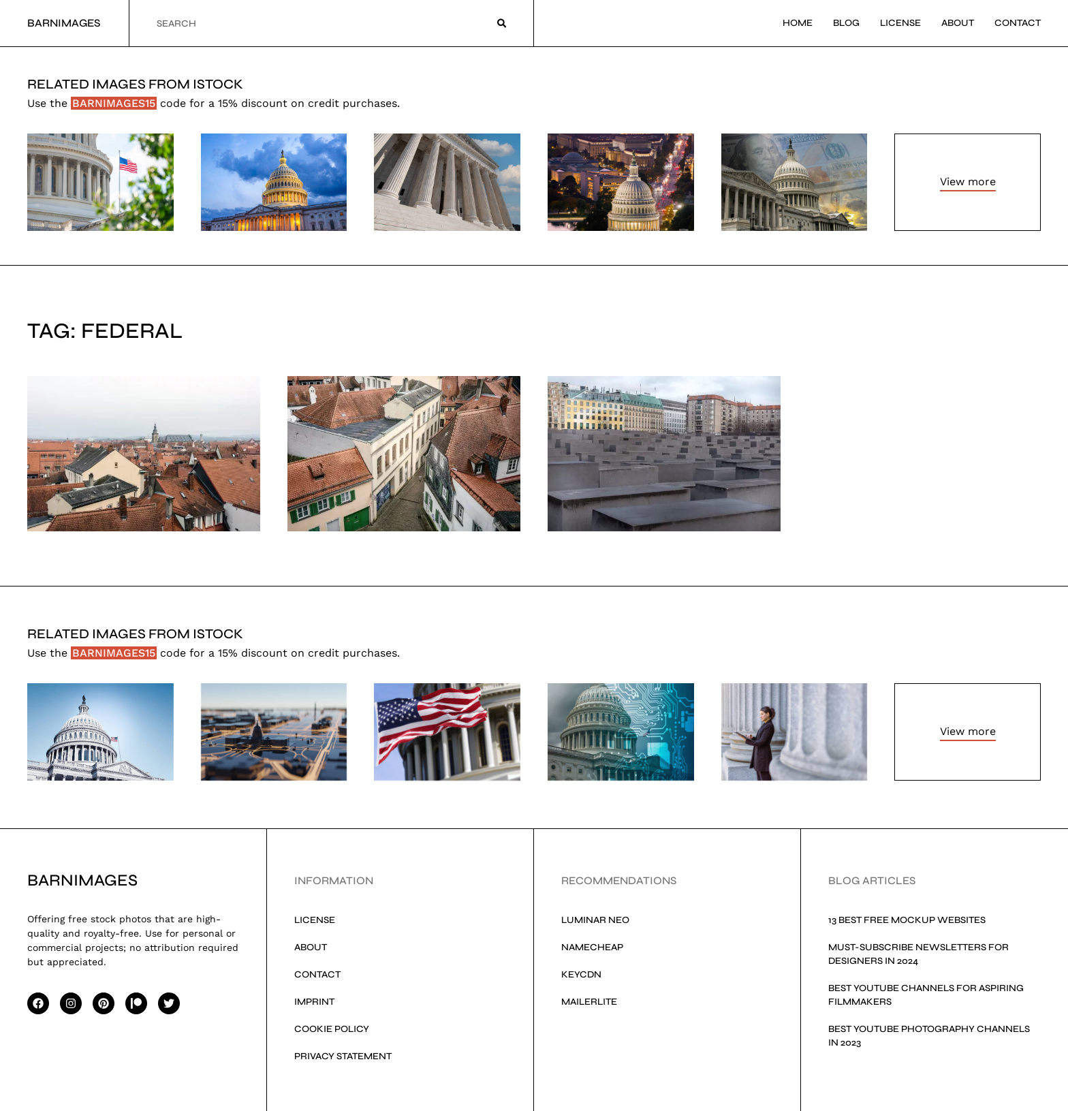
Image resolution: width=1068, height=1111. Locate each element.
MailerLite (589, 1001)
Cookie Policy (331, 1029)
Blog (846, 23)
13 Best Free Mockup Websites (907, 920)
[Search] (501, 23)
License (900, 23)
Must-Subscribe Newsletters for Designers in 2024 (918, 954)
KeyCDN (581, 974)
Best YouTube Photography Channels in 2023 (929, 1035)
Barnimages (63, 22)
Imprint (314, 1001)
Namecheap (592, 947)
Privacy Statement (343, 1056)
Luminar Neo (595, 920)
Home (798, 23)
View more (968, 181)
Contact (1017, 23)
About (957, 23)
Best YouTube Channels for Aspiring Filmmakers (926, 994)
